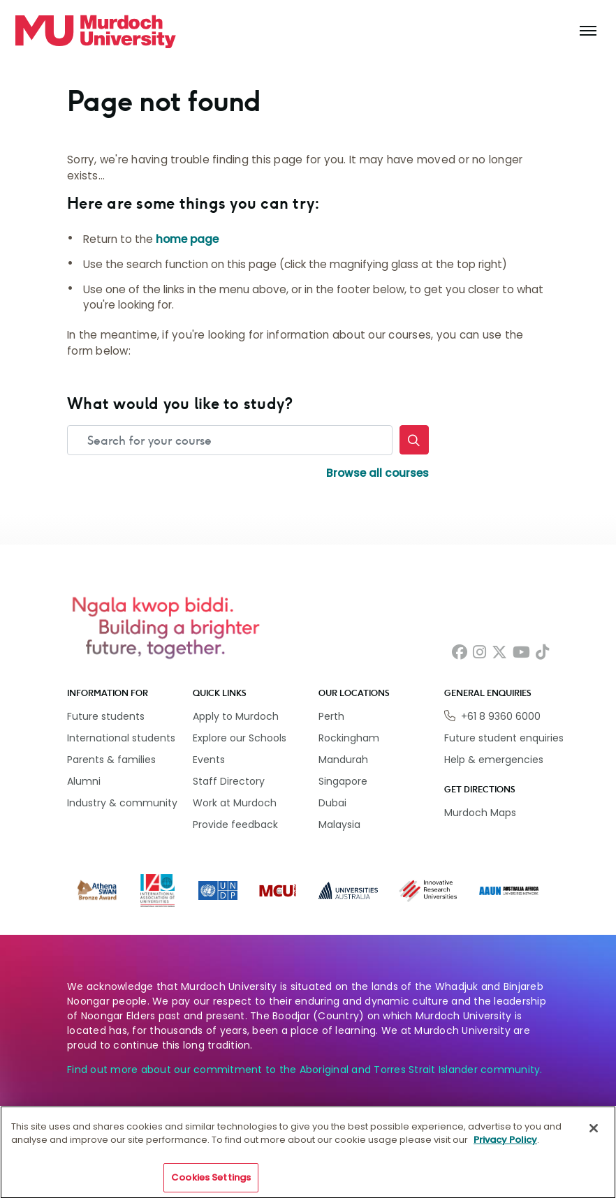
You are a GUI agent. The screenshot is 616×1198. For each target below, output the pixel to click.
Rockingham (348, 738)
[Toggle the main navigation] (588, 31)
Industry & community (122, 803)
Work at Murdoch (235, 803)
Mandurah (343, 760)
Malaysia (339, 824)
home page (187, 239)
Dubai (332, 803)
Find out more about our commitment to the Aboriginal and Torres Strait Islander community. (305, 1070)
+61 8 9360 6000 (501, 716)
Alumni (84, 781)
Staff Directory (229, 781)
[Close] (593, 1136)
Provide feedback (235, 824)
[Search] (414, 439)
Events (209, 760)
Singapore (342, 781)
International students (121, 738)
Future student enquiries (504, 738)
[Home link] (95, 31)
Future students (106, 716)
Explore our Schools (239, 738)
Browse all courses (377, 473)
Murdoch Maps (480, 813)
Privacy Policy (505, 1148)
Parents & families (111, 760)
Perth (331, 716)
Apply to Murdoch (236, 716)
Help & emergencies (493, 760)
